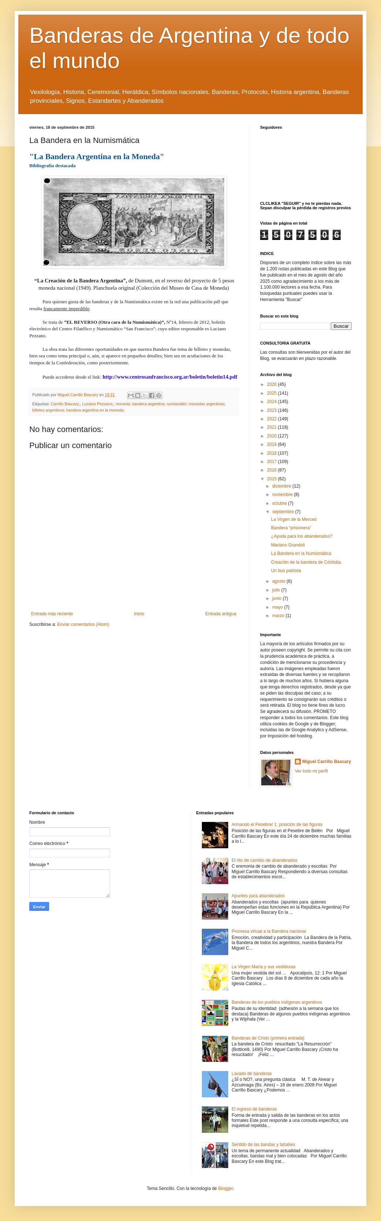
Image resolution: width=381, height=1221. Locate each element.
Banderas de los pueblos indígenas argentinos (277, 1002)
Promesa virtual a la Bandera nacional (269, 931)
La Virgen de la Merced (294, 519)
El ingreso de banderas (254, 1109)
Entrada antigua (220, 613)
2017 (272, 461)
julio (276, 590)
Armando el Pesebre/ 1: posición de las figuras (277, 824)
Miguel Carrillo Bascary (326, 761)
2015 (272, 478)
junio (277, 598)
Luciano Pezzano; (98, 404)
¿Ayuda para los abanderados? (301, 536)
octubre (280, 503)
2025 (272, 393)
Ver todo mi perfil (311, 771)
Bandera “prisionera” (291, 527)
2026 (272, 384)
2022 (272, 418)
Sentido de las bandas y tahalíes (263, 1144)
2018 (272, 453)
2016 (272, 470)
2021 (272, 427)
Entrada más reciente (52, 613)
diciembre (282, 486)
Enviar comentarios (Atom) (83, 624)
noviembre (283, 494)
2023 (272, 410)
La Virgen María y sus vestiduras (264, 966)
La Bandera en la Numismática (301, 553)
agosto (279, 581)
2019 (272, 444)
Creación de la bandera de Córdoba (306, 562)
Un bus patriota (286, 570)
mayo (278, 607)
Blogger (225, 1188)
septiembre (283, 511)
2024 (272, 401)
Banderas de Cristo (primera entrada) (268, 1038)
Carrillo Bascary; (65, 404)
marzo (279, 615)
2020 (272, 436)
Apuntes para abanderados (258, 895)
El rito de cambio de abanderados (264, 860)
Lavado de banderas (251, 1073)
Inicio (139, 613)
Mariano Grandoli (288, 545)
